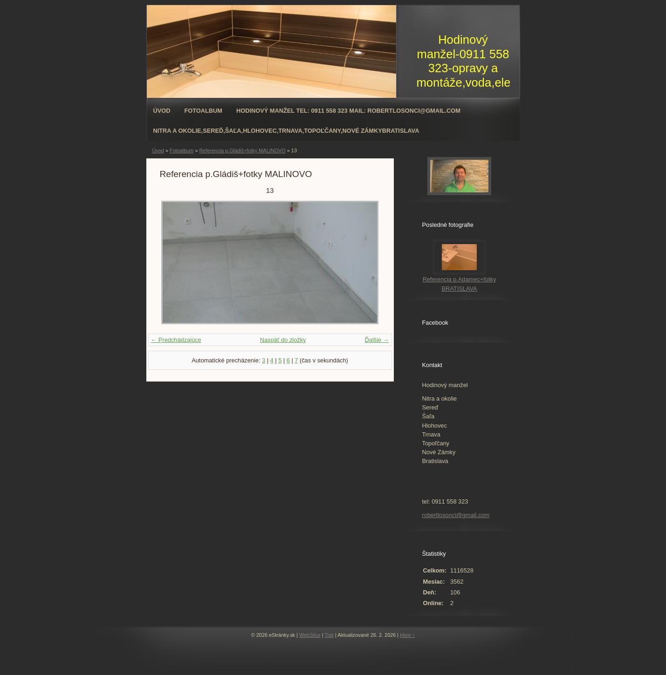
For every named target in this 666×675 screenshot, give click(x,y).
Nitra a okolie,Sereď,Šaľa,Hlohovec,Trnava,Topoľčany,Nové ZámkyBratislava (286, 130)
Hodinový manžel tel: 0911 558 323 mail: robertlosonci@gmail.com (348, 110)
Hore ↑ (407, 635)
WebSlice (310, 635)
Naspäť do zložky (283, 339)
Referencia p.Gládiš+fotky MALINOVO (242, 150)
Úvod (162, 110)
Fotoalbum (203, 110)
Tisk (329, 635)
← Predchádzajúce (176, 339)
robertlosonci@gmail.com (456, 514)
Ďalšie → (377, 339)
